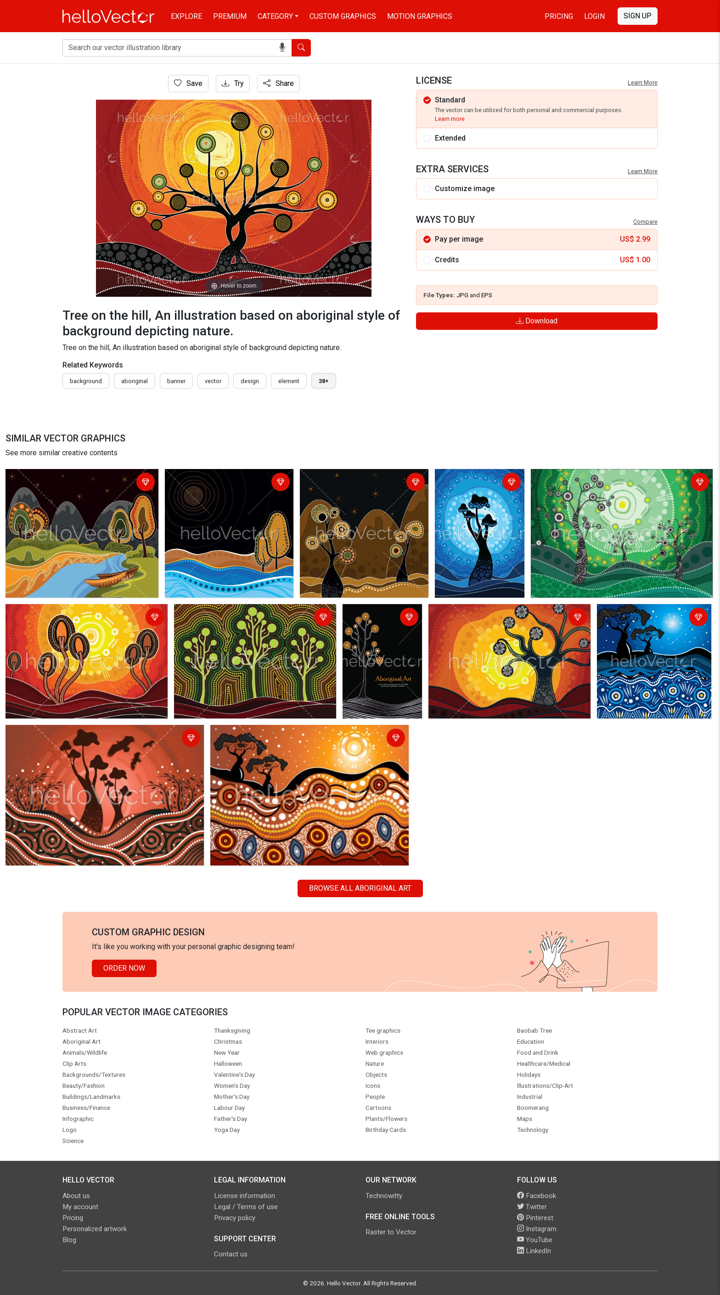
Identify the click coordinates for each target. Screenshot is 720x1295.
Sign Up (638, 15)
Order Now (124, 968)
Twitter (532, 1207)
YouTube (534, 1240)
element (288, 381)
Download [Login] (536, 321)
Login (594, 16)
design (250, 381)
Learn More (643, 82)
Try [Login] (233, 83)
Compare (645, 221)
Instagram (537, 1229)
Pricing (559, 16)
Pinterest (535, 1218)
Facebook (536, 1196)
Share (278, 83)
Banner (176, 381)
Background (86, 381)
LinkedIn (534, 1251)
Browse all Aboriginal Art (360, 888)
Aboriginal (134, 381)
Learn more (450, 118)
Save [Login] (188, 83)
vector (213, 381)
